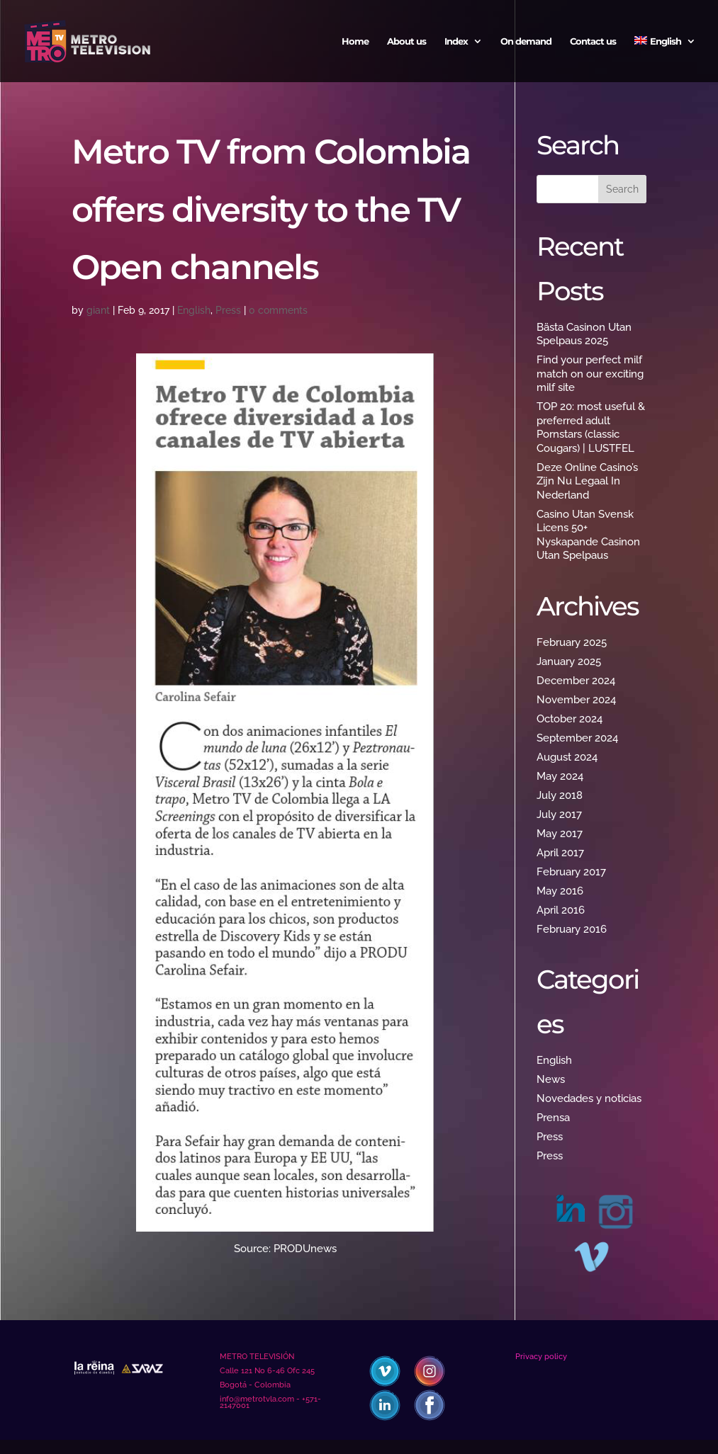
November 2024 (576, 699)
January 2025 (569, 661)
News (551, 1079)
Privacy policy (541, 1356)
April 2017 (560, 852)
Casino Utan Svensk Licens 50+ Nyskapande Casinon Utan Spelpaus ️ (588, 535)
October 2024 (569, 718)
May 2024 (560, 776)
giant (98, 310)
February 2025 (572, 642)
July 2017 (559, 814)
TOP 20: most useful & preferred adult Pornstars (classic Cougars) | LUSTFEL (591, 427)
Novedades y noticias (589, 1098)
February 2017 (571, 871)
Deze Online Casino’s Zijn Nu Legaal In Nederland (587, 481)
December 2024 (576, 680)
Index (456, 41)
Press (228, 310)
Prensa (553, 1117)
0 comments (278, 310)
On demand (525, 41)
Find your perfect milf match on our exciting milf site (590, 373)
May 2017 (560, 833)
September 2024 (577, 738)
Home (355, 41)
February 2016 (572, 929)
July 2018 (560, 795)
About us (406, 41)
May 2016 (560, 891)
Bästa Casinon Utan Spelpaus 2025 (584, 334)
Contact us (593, 41)
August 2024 (567, 757)
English (194, 310)
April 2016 (561, 910)
